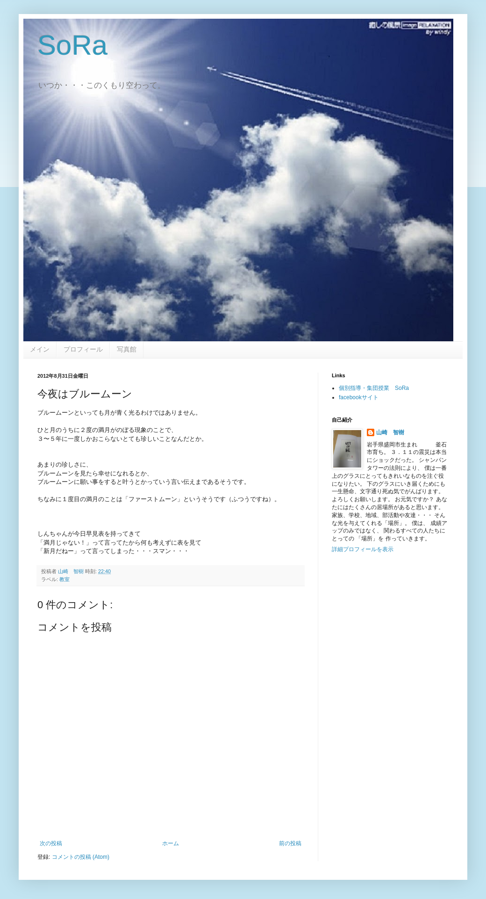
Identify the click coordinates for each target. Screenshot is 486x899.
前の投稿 (290, 843)
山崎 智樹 (390, 432)
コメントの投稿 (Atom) (80, 857)
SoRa (72, 45)
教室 (64, 579)
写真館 (126, 349)
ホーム (170, 843)
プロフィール (83, 349)
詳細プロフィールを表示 (362, 549)
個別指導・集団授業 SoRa (374, 388)
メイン (40, 349)
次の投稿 (51, 843)
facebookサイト (359, 397)
